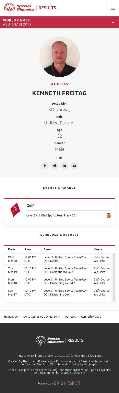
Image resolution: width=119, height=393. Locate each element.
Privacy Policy (26, 355)
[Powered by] (68, 383)
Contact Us (62, 355)
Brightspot (91, 364)
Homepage (11, 316)
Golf (30, 205)
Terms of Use (44, 355)
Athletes (59, 84)
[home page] (30, 8)
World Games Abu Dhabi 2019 (41, 316)
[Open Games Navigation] (113, 22)
